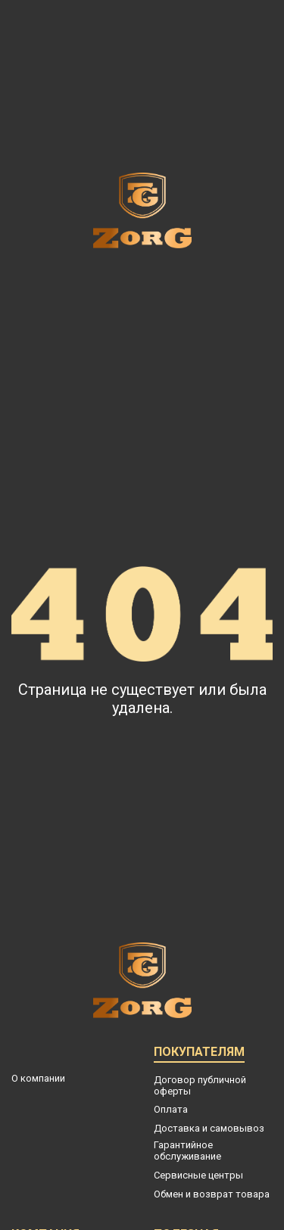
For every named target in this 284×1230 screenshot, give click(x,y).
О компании (38, 1078)
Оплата (171, 1109)
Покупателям (199, 1054)
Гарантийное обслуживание (187, 1150)
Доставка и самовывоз (209, 1128)
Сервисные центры (198, 1175)
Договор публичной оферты (200, 1085)
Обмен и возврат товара (212, 1194)
